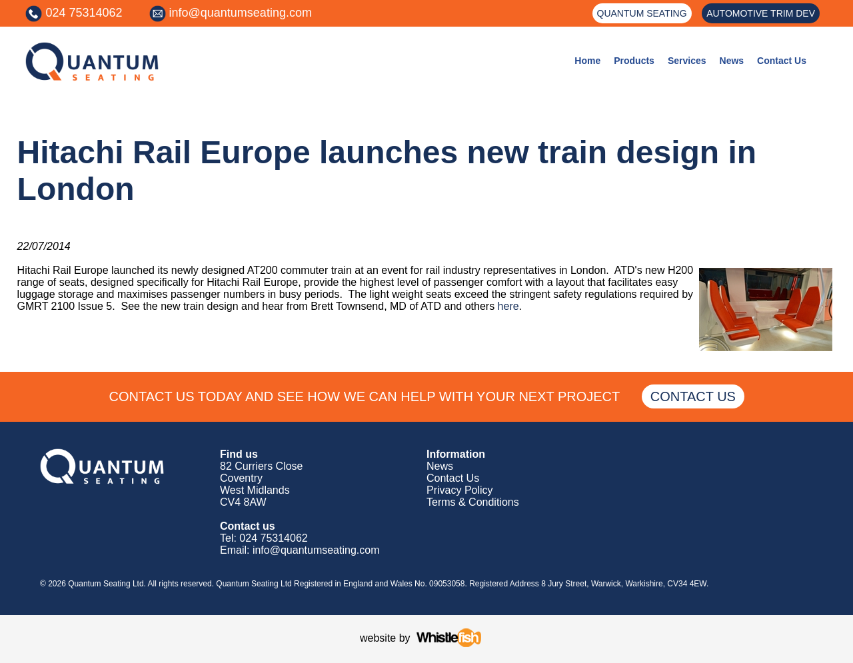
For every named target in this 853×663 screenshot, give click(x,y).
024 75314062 (83, 12)
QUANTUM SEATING (642, 13)
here (508, 306)
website (378, 638)
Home (587, 60)
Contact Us (781, 60)
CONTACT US (692, 396)
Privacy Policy (459, 490)
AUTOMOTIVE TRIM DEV (760, 13)
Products (634, 60)
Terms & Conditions (472, 502)
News (732, 60)
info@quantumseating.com (240, 12)
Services (687, 60)
